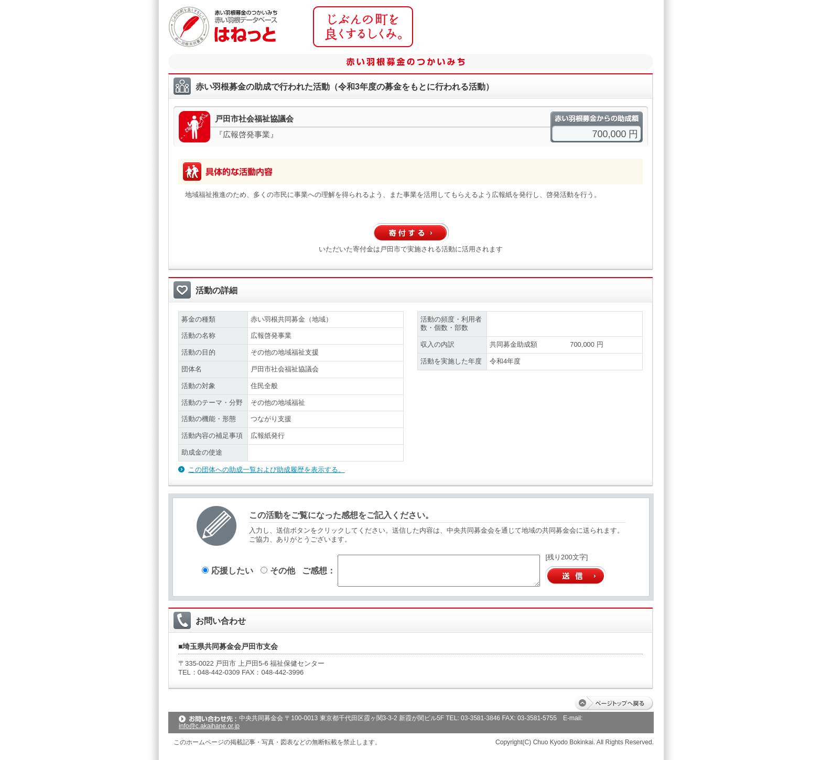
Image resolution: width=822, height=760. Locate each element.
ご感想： (319, 570)
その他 (278, 570)
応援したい (227, 570)
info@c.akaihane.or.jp (209, 726)
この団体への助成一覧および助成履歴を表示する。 (266, 469)
